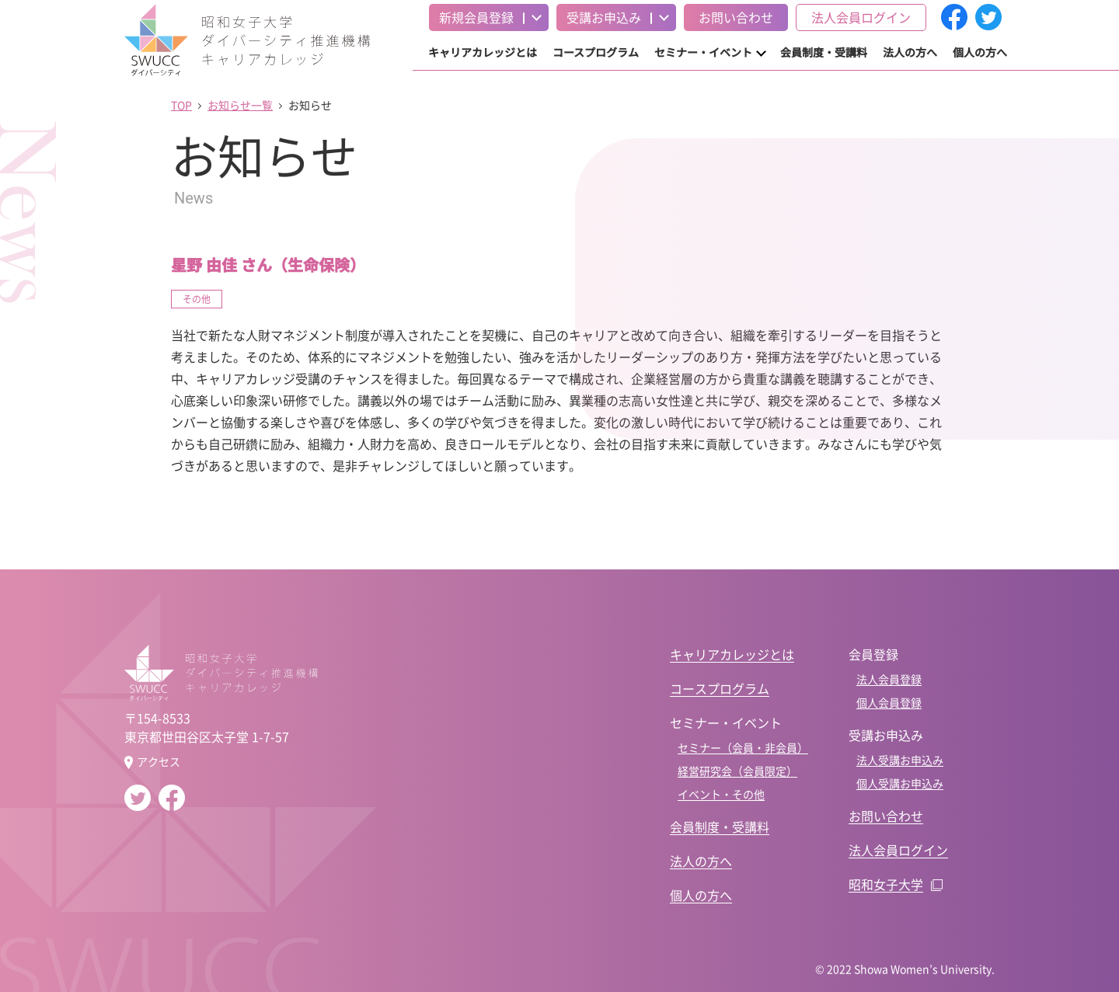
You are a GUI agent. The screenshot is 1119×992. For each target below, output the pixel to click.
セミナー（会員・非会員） (743, 747)
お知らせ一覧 (240, 105)
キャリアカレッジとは (482, 52)
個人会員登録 (889, 702)
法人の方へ (910, 52)
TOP (181, 105)
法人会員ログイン (861, 17)
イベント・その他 (721, 794)
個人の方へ (980, 52)
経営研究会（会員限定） (737, 770)
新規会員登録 (476, 17)
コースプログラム (596, 52)
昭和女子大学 (886, 884)
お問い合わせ (736, 17)
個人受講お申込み (899, 783)
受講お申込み (603, 17)
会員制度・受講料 (823, 52)
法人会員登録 (889, 679)
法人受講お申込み (899, 759)
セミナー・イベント (703, 52)
